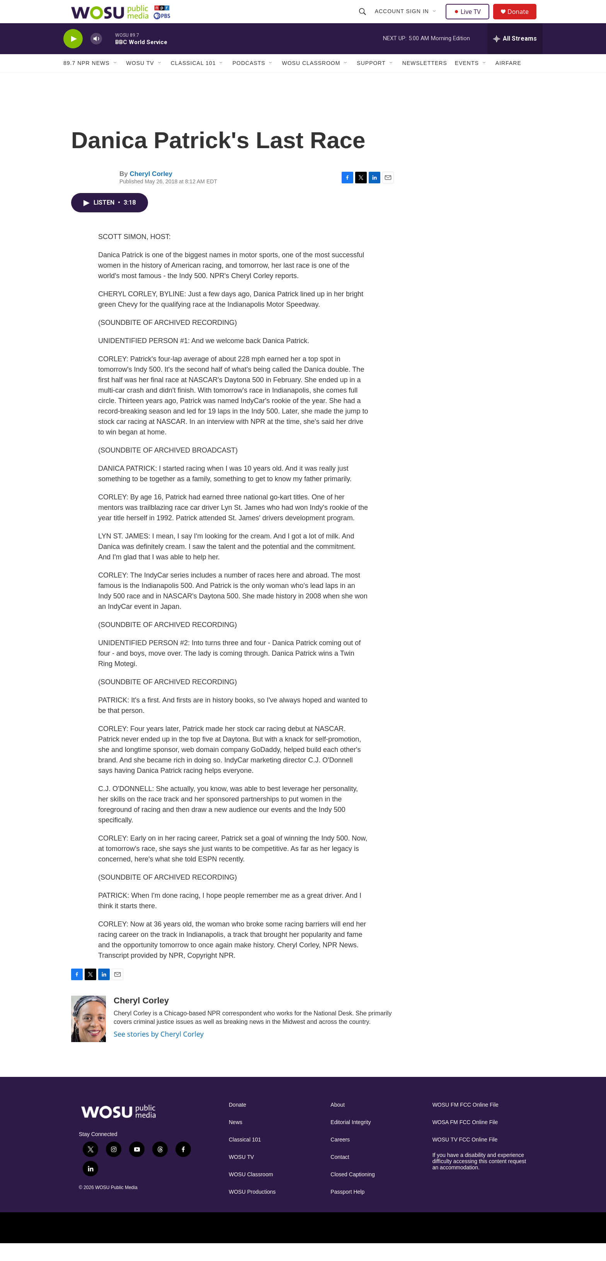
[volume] (96, 56)
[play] (73, 56)
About (337, 1122)
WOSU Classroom (311, 80)
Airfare (508, 80)
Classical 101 (193, 80)
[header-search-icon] (363, 20)
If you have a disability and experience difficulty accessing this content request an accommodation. (479, 1179)
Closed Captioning (352, 1192)
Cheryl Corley (150, 191)
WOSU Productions (252, 1209)
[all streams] (515, 56)
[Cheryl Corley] (88, 1036)
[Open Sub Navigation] (435, 20)
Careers (340, 1157)
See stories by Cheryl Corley (159, 1051)
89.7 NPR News (86, 80)
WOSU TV (140, 80)
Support (371, 80)
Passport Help (347, 1209)
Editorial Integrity (350, 1140)
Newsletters (424, 80)
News (235, 1140)
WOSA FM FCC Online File (465, 1140)
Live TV (469, 20)
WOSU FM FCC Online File (465, 1122)
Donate (523, 20)
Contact (339, 1174)
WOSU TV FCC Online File (465, 1157)
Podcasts (248, 80)
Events (467, 80)
